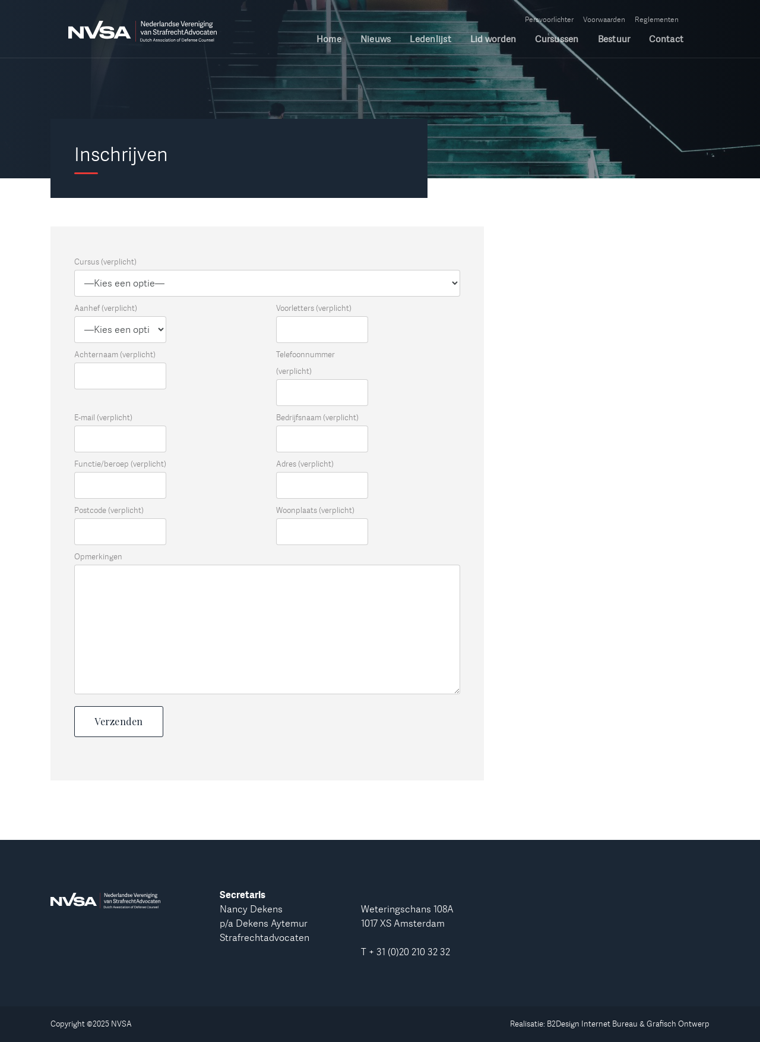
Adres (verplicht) (305, 463)
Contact (666, 39)
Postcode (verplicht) (109, 510)
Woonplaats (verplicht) (315, 510)
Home (328, 39)
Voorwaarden (604, 19)
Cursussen (556, 39)
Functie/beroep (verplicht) (120, 463)
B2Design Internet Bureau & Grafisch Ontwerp (628, 1023)
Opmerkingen (98, 556)
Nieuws (375, 39)
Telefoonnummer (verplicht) (305, 362)
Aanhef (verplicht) (105, 308)
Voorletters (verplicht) (314, 308)
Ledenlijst (430, 39)
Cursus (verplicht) (105, 261)
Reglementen (657, 19)
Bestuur (614, 39)
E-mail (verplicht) (103, 417)
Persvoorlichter (549, 19)
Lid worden (493, 39)
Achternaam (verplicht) (115, 354)
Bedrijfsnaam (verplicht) (317, 417)
